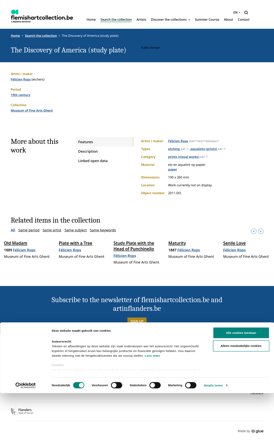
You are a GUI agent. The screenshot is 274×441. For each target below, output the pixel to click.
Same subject (76, 230)
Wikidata (211, 141)
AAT (184, 149)
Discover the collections (170, 19)
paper (172, 169)
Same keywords (103, 230)
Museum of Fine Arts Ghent (32, 110)
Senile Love (234, 243)
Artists (141, 19)
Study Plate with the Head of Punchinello (134, 246)
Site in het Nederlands (246, 366)
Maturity (177, 243)
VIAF (192, 141)
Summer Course (207, 19)
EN (236, 12)
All (13, 230)
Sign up (137, 321)
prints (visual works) (184, 157)
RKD (201, 141)
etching (174, 149)
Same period (28, 230)
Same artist (52, 230)
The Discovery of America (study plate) (90, 35)
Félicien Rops (21, 79)
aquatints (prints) (204, 149)
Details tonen (213, 433)
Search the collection (116, 19)
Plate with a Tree (75, 243)
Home (91, 19)
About (228, 19)
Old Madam (15, 243)
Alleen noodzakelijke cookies (241, 393)
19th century (20, 95)
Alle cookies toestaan (241, 381)
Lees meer (152, 403)
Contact (243, 19)
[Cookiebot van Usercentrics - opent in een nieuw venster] (25, 433)
